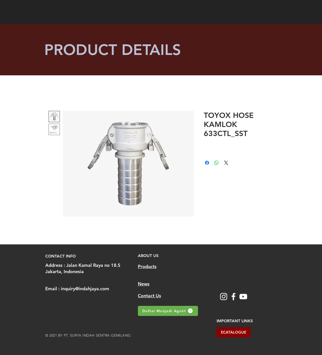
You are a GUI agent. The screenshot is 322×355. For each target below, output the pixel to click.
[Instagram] (223, 296)
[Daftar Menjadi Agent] (168, 311)
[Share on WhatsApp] (217, 163)
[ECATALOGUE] (233, 332)
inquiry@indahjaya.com (85, 289)
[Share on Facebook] (207, 163)
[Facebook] (233, 296)
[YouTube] (243, 296)
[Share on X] (226, 163)
